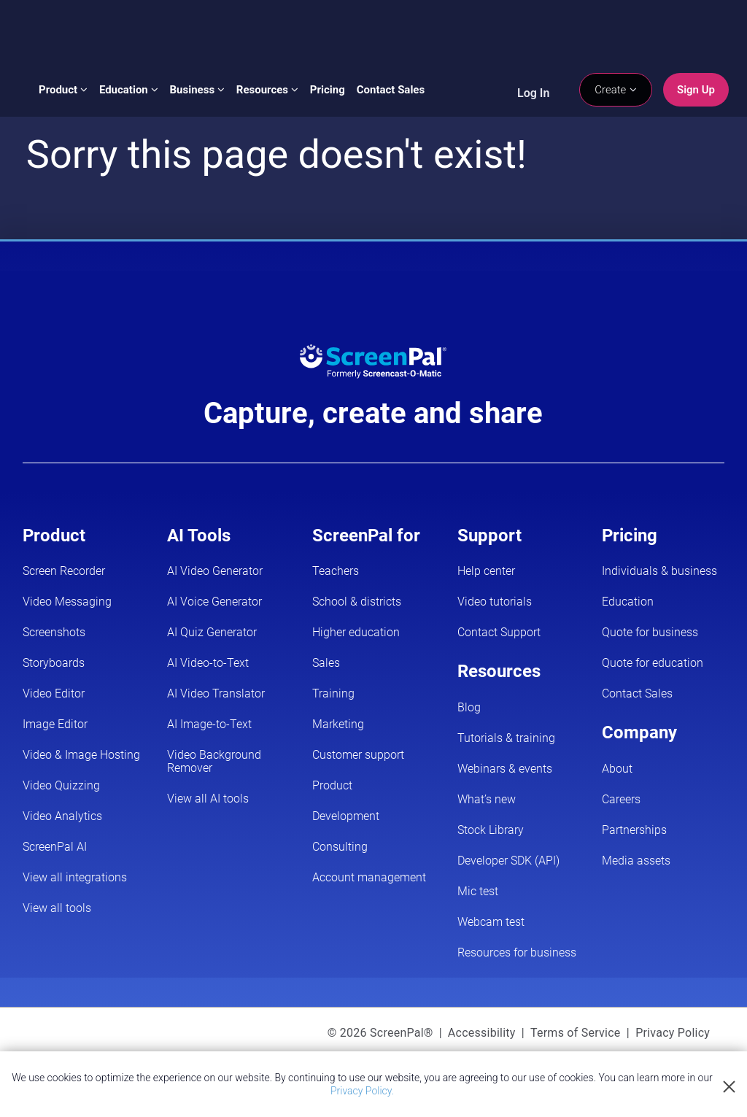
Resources (267, 89)
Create (616, 89)
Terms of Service (575, 1033)
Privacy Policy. (362, 1091)
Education (128, 89)
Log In (533, 93)
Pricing (327, 89)
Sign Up (696, 89)
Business (197, 89)
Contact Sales (391, 89)
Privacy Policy (672, 1033)
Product (63, 89)
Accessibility (482, 1033)
